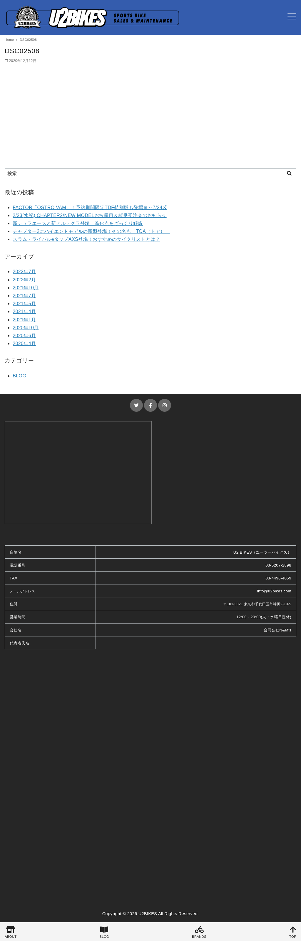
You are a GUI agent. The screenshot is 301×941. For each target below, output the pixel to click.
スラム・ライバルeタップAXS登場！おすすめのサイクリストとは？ (86, 239)
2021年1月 (24, 319)
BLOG (19, 375)
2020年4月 (24, 343)
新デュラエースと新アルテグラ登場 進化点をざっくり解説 (78, 223)
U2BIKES (147, 913)
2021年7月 (24, 295)
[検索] (150, 173)
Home (10, 39)
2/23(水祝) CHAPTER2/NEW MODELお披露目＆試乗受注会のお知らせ (90, 215)
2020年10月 (26, 327)
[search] (289, 173)
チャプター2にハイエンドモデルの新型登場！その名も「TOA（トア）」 (91, 231)
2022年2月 (24, 279)
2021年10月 (26, 287)
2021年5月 (24, 303)
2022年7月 (24, 271)
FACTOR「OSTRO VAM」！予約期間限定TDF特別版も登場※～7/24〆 (90, 207)
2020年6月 (24, 335)
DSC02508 (28, 39)
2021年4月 (24, 311)
